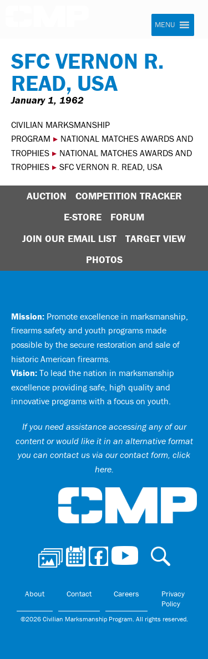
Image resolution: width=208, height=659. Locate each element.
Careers (126, 594)
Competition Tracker (128, 195)
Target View (155, 238)
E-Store (83, 216)
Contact (79, 594)
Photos (104, 259)
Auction (47, 195)
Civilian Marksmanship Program (52, 21)
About (34, 594)
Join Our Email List (69, 238)
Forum (127, 216)
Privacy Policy (173, 599)
